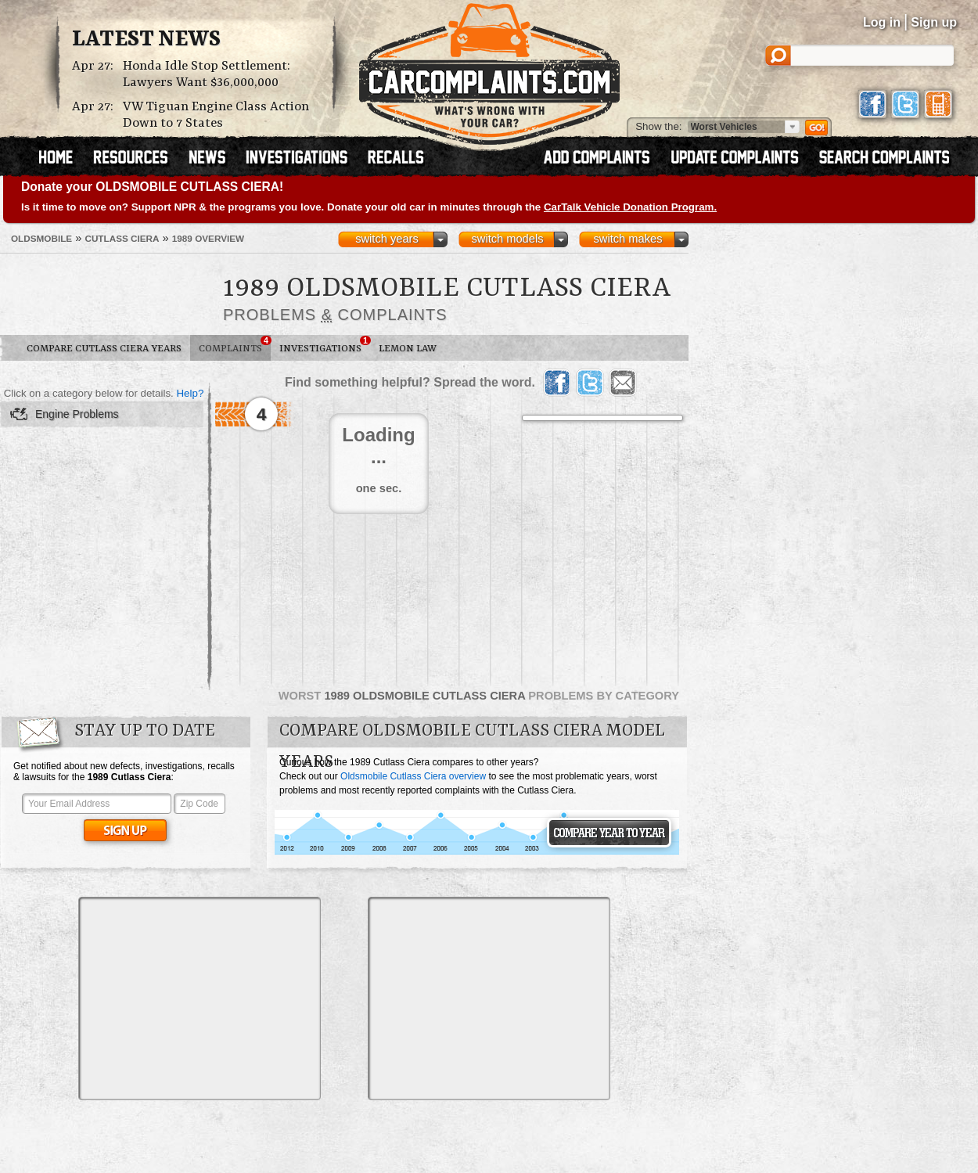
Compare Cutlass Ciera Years (104, 348)
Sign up (934, 22)
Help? (189, 393)
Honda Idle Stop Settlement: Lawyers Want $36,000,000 (206, 74)
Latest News (146, 39)
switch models (507, 238)
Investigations (324, 345)
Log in (882, 22)
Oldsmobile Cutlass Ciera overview (413, 776)
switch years (387, 238)
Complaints (235, 345)
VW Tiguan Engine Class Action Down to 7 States (216, 115)
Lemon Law (408, 348)
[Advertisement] (199, 998)
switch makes (628, 238)
